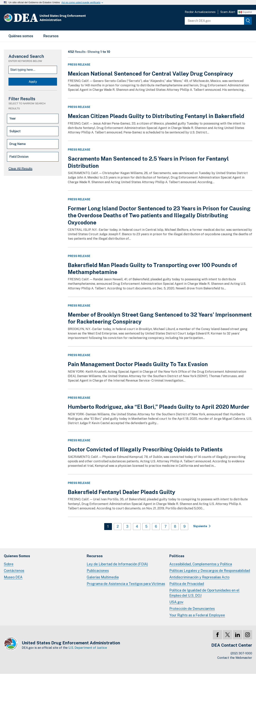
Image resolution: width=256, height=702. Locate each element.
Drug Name (17, 144)
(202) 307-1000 (241, 653)
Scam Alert (227, 11)
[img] (248, 21)
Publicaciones (98, 571)
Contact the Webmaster (234, 658)
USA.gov (176, 602)
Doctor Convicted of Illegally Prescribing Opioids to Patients (145, 449)
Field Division (19, 156)
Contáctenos (14, 571)
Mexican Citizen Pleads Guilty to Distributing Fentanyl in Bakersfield (156, 116)
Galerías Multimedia (103, 577)
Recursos (51, 36)
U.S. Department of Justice (87, 648)
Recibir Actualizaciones (200, 11)
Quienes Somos (17, 556)
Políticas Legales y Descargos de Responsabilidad (209, 571)
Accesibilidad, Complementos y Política (200, 564)
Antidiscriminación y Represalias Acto (199, 577)
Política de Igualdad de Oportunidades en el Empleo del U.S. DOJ (204, 592)
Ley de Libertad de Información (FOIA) (117, 564)
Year (12, 118)
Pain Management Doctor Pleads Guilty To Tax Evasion (138, 364)
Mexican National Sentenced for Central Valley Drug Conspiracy (150, 73)
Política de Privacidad (186, 584)
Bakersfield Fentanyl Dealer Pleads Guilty (121, 492)
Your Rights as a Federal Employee (197, 615)
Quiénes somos (20, 36)
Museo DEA (13, 577)
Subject (15, 131)
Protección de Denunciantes (192, 609)
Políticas (176, 556)
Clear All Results (20, 168)
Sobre (8, 564)
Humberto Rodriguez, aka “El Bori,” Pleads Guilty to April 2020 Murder (158, 407)
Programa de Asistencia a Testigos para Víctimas (126, 584)
